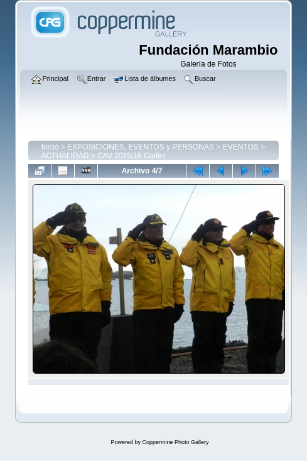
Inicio (49, 147)
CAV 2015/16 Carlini (131, 155)
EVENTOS (241, 147)
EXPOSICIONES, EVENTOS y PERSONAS (140, 147)
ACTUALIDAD (65, 155)
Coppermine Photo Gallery (175, 442)
